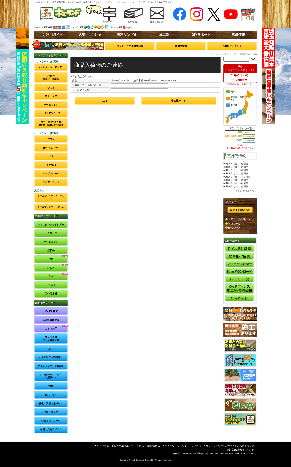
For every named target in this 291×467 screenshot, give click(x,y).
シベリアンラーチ (51, 113)
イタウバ (51, 165)
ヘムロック (51, 233)
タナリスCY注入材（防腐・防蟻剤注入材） (51, 123)
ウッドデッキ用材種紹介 (130, 46)
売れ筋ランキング (232, 46)
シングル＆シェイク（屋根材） (51, 376)
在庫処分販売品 (50, 319)
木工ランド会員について (241, 219)
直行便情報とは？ (247, 191)
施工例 (164, 35)
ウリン (51, 139)
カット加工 (51, 328)
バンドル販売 (51, 311)
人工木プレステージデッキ (50, 207)
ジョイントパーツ (51, 420)
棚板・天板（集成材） (51, 403)
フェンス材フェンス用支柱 (50, 339)
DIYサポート (201, 35)
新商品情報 (181, 46)
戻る (104, 100)
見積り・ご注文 (90, 35)
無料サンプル (127, 35)
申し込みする (178, 100)
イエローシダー (50, 96)
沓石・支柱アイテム (51, 429)
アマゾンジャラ (50, 173)
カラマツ (51, 276)
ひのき (51, 87)
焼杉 (50, 259)
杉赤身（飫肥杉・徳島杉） (51, 77)
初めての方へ (235, 223)
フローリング (51, 412)
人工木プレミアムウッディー (50, 197)
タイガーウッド (50, 182)
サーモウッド (51, 104)
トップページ (217, 54)
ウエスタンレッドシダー (51, 67)
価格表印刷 (234, 227)
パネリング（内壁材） (51, 357)
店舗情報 (238, 35)
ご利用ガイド (53, 35)
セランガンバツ (50, 147)
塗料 (50, 386)
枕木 (50, 348)
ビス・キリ (51, 394)
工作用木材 (51, 293)
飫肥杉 (51, 250)
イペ (50, 156)
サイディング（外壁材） (51, 366)
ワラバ (51, 285)
